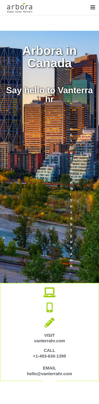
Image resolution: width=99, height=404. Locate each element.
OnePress (75, 390)
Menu (92, 7)
